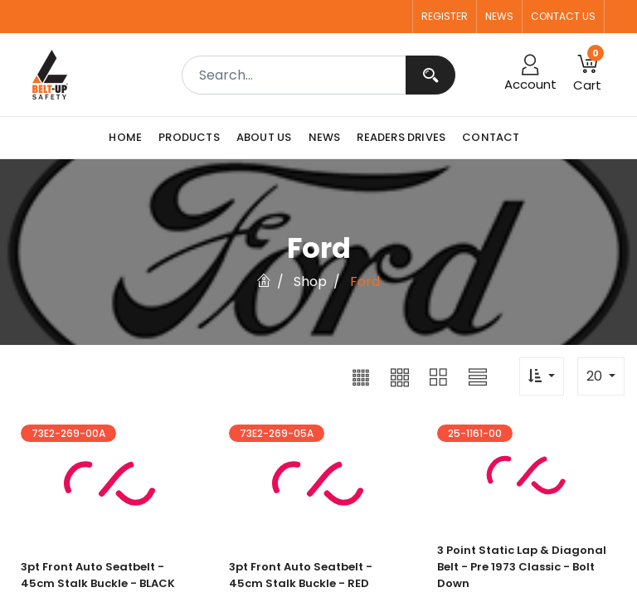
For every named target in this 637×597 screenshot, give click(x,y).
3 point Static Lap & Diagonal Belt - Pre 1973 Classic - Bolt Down (521, 566)
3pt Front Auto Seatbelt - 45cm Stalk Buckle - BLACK (98, 575)
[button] (361, 376)
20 (595, 376)
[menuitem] (129, 137)
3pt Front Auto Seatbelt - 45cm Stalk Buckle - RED (300, 575)
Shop (310, 281)
